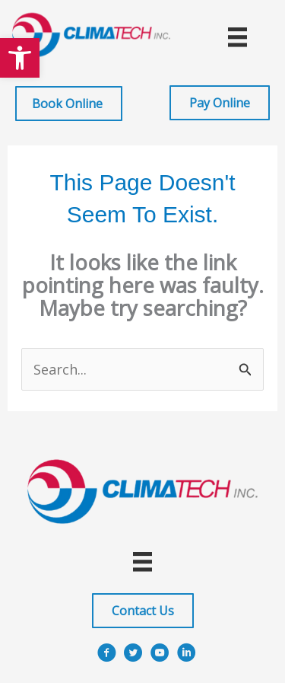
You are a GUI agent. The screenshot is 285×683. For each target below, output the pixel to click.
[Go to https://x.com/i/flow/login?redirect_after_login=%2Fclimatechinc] (133, 655)
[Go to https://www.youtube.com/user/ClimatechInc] (159, 655)
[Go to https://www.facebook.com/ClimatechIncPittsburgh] (106, 655)
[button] (20, 58)
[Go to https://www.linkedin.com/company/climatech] (186, 655)
